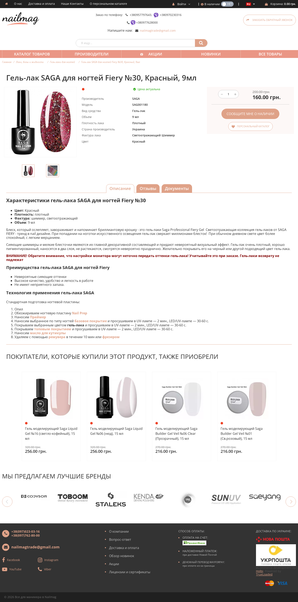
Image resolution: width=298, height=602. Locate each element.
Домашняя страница (6, 3)
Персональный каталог (253, 126)
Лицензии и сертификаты (129, 572)
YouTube (15, 569)
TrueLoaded (264, 574)
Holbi (259, 571)
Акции (153, 54)
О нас (18, 3)
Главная (6, 62)
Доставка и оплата (41, 3)
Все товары (266, 54)
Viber (47, 569)
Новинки (208, 54)
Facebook (13, 560)
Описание (120, 188)
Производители (90, 54)
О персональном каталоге (108, 3)
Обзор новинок (121, 556)
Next (291, 501)
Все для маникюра (28, 597)
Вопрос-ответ (120, 539)
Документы (177, 188)
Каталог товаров (31, 54)
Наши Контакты (72, 3)
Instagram (51, 560)
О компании (119, 531)
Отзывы (148, 188)
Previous (7, 501)
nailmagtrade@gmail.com (158, 30)
